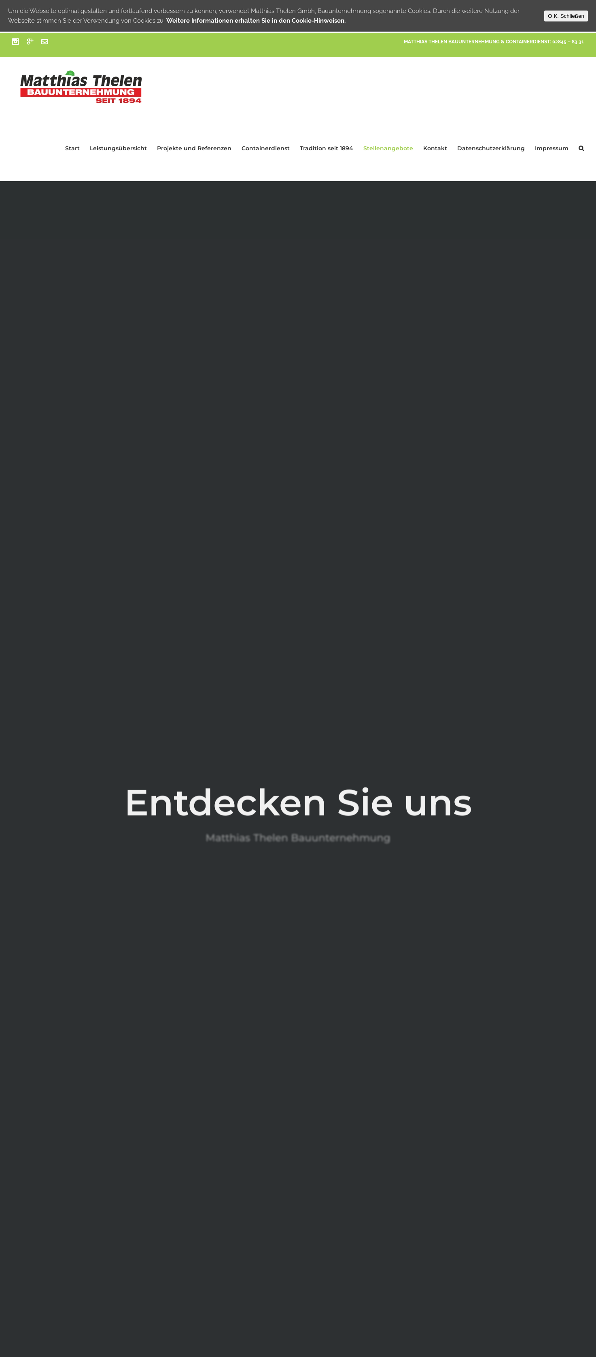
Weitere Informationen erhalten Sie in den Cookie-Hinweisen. (256, 20)
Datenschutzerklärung (491, 148)
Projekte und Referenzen (194, 148)
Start (72, 148)
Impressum (551, 148)
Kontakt (435, 148)
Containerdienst (266, 148)
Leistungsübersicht (118, 148)
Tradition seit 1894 (326, 148)
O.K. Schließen (566, 16)
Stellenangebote (388, 148)
